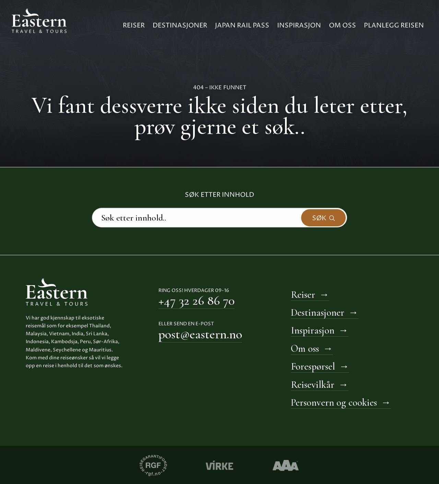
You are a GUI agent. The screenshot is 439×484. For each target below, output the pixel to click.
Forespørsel (313, 366)
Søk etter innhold (219, 195)
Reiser (134, 25)
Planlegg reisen (394, 25)
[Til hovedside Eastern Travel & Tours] (39, 20)
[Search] (219, 218)
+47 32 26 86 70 (196, 300)
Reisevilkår (312, 385)
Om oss (342, 25)
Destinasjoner (180, 25)
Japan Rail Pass (242, 25)
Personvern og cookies (334, 402)
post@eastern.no (200, 334)
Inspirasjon (299, 25)
